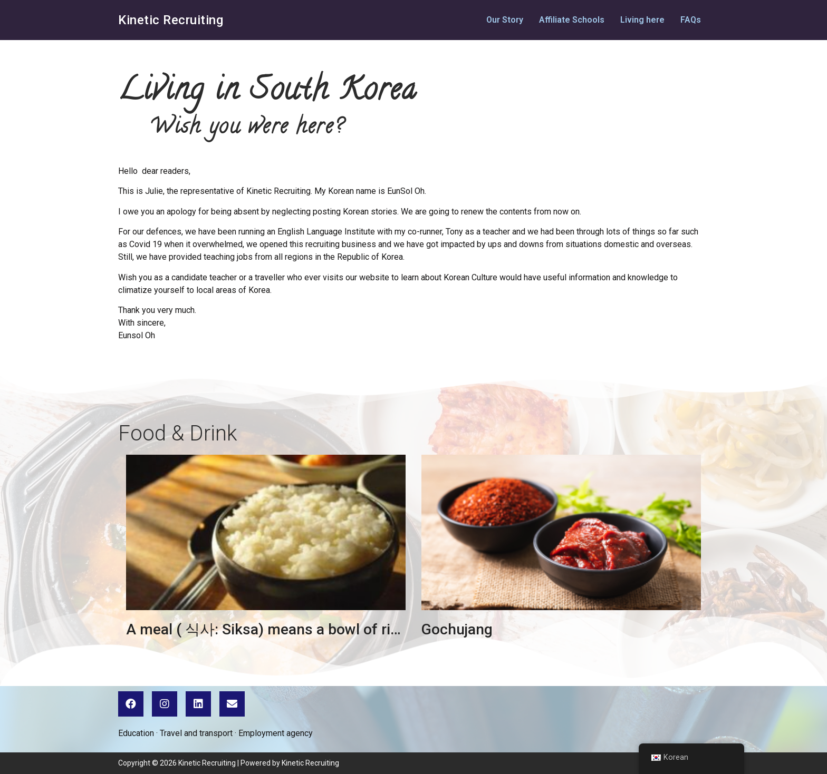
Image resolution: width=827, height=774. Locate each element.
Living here (642, 20)
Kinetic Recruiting (170, 20)
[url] (266, 532)
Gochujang (457, 629)
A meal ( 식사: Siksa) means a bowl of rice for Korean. (305, 629)
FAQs (690, 20)
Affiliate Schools (571, 20)
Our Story (504, 20)
